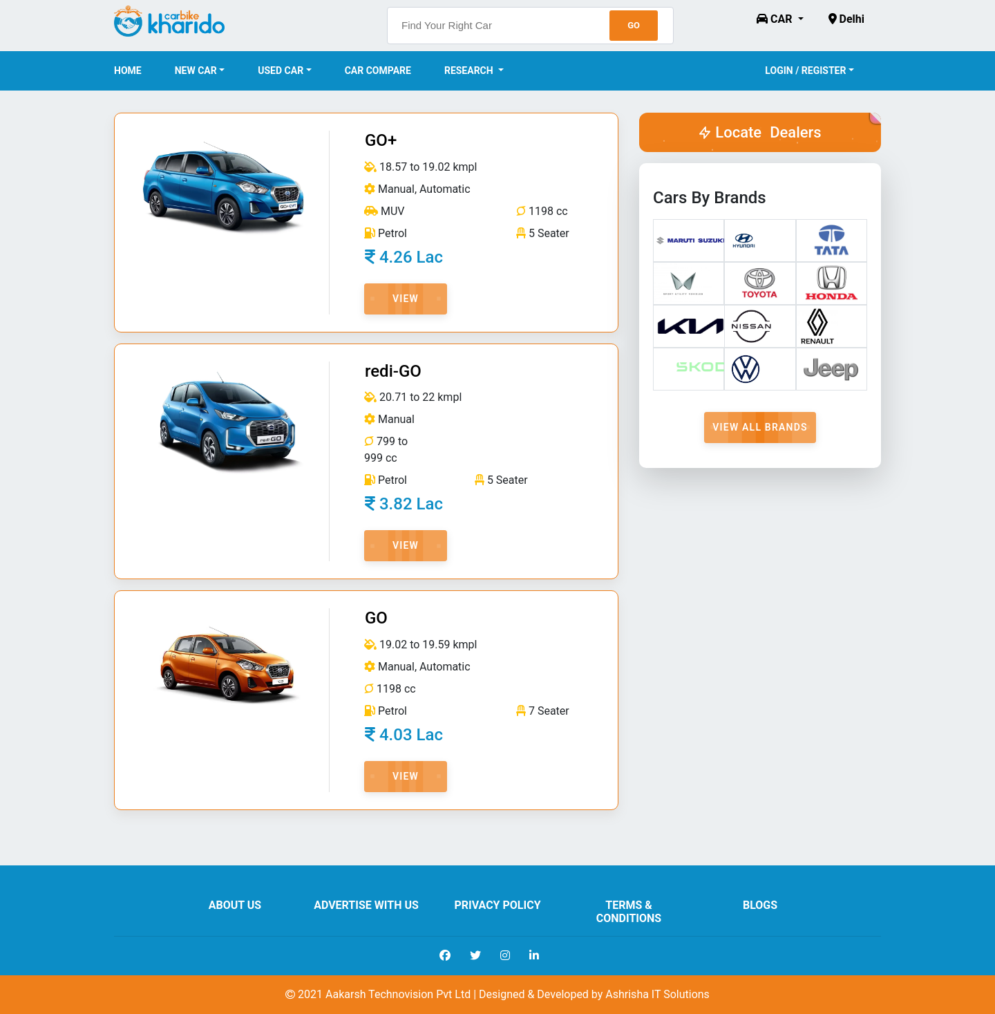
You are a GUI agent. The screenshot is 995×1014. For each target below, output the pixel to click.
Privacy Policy (497, 905)
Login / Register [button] (805, 70)
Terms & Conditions (628, 912)
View (405, 298)
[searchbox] (530, 25)
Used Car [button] (280, 70)
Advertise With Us (366, 905)
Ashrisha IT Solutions (657, 994)
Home (128, 70)
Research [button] (469, 70)
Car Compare (378, 70)
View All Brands (759, 427)
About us (235, 905)
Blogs (760, 905)
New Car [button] (196, 70)
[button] (779, 19)
